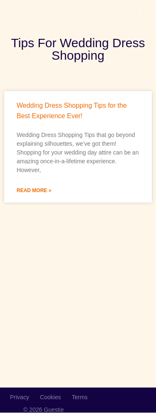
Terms (80, 397)
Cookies (50, 397)
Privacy (19, 397)
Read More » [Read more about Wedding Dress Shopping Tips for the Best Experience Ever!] (34, 190)
